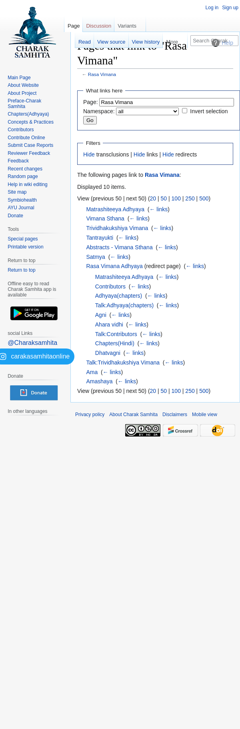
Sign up (230, 7)
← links (158, 209)
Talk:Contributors (116, 334)
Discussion (98, 26)
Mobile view (204, 414)
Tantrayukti (99, 237)
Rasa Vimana (102, 74)
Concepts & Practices (31, 122)
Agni (100, 315)
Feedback (18, 161)
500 (203, 198)
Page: (90, 102)
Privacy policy (89, 414)
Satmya (95, 257)
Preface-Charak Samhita (24, 103)
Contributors (110, 286)
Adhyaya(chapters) (118, 295)
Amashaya (99, 381)
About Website (23, 85)
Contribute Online (26, 137)
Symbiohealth (22, 200)
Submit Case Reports (30, 145)
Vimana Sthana (105, 218)
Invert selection (209, 111)
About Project (22, 93)
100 (176, 198)
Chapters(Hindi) (114, 343)
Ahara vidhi (109, 324)
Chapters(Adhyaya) (28, 114)
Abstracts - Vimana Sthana (119, 247)
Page (74, 26)
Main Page (19, 77)
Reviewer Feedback (29, 153)
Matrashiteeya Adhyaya (115, 209)
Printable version (25, 247)
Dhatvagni (107, 353)
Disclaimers (174, 414)
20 (153, 198)
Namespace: (99, 111)
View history (146, 42)
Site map (17, 192)
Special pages (23, 239)
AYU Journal (21, 207)
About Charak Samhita (133, 414)
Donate (15, 215)
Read (84, 42)
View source (111, 42)
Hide (89, 154)
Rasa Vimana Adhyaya (114, 266)
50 (164, 198)
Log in (212, 7)
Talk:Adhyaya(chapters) (124, 305)
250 (189, 198)
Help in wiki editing (27, 184)
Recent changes (25, 169)
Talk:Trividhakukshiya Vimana (123, 362)
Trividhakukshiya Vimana (117, 228)
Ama (92, 372)
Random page (23, 176)
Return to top (21, 270)
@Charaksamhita (32, 342)
